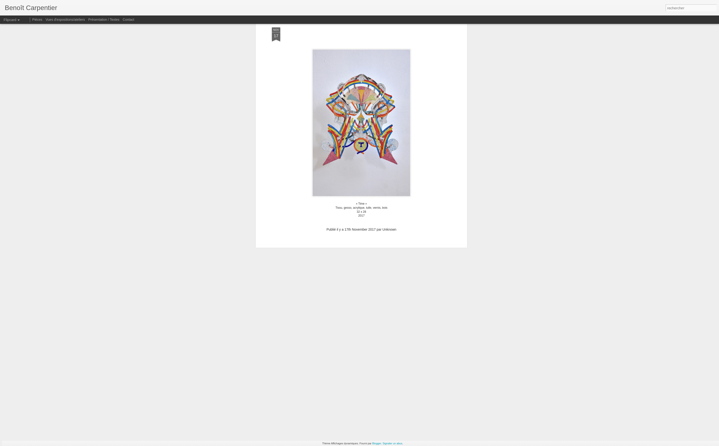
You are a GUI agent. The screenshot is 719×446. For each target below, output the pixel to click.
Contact (128, 19)
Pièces (37, 19)
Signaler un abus (392, 443)
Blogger (376, 443)
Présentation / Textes (103, 19)
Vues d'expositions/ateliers (65, 19)
